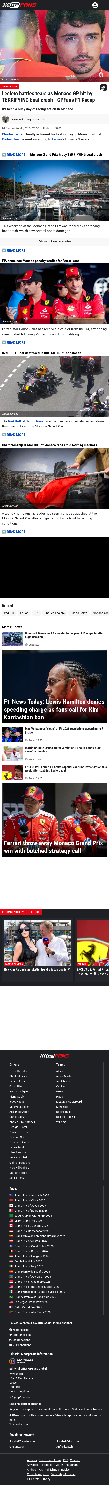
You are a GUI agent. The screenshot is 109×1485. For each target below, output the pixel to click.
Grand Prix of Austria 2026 (28, 1241)
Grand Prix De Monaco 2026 (29, 1230)
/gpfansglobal (19, 1329)
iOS (41, 1469)
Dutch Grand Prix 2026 (25, 1261)
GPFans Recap (9, 86)
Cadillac (61, 1086)
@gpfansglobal (20, 1334)
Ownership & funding (63, 1474)
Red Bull (14, 421)
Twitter (58, 1464)
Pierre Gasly (16, 1096)
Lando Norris (17, 1081)
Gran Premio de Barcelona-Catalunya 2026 (37, 1236)
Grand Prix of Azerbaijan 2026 (30, 1276)
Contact (75, 1460)
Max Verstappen (19, 1106)
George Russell (18, 1127)
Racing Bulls (63, 1111)
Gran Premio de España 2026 (29, 1271)
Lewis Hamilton (18, 1071)
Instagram (71, 1464)
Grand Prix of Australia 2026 (29, 1195)
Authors (32, 1460)
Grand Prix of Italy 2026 (26, 1266)
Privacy (45, 1479)
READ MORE (16, 155)
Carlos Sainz (11, 139)
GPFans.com (17, 1446)
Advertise (32, 1464)
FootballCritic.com (67, 1441)
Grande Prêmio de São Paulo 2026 (32, 1296)
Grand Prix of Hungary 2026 (29, 1256)
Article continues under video (55, 241)
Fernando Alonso (19, 1142)
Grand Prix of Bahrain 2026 (28, 1210)
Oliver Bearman (18, 1132)
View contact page (19, 1424)
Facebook (46, 1464)
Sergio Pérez (17, 1177)
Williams (61, 1122)
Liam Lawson (17, 1152)
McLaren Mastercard (69, 1101)
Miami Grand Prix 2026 (25, 1220)
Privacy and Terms (50, 1460)
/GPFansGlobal (20, 1345)
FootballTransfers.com (23, 1441)
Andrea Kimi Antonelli (22, 1122)
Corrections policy (38, 1474)
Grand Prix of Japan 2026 (27, 1205)
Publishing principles (57, 1469)
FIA (36, 613)
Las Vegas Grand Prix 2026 (28, 1302)
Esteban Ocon (17, 1137)
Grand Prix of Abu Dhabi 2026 (30, 1312)
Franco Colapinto (19, 1091)
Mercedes (62, 1106)
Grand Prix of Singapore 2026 (29, 1281)
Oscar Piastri (17, 1086)
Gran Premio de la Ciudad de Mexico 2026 (37, 1291)
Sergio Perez (36, 421)
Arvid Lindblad (18, 1157)
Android (32, 1469)
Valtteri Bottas (18, 1172)
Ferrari (57, 139)
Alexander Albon (19, 1111)
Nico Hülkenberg (19, 1167)
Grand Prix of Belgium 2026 (28, 1251)
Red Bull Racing (65, 1116)
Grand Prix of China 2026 (27, 1200)
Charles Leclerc (13, 134)
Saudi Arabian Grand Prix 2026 (30, 1215)
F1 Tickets (33, 1479)
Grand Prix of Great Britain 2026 (31, 1246)
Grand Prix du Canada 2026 (28, 1225)
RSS (65, 1460)
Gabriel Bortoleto (19, 1162)
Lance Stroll (16, 1147)
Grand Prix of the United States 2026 (34, 1286)
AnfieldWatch (64, 1446)
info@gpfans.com (20, 1397)
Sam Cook (18, 119)
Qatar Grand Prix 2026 (25, 1307)
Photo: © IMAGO (11, 79)
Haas (59, 1096)
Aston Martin (64, 1076)
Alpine (60, 1071)
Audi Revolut (64, 1081)
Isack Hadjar (17, 1101)
